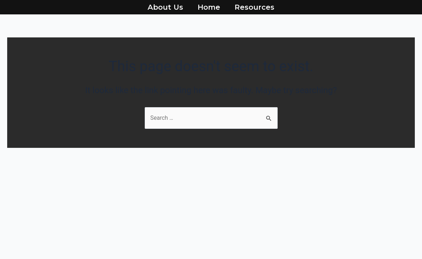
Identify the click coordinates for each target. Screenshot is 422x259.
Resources (254, 7)
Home (209, 7)
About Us (165, 7)
